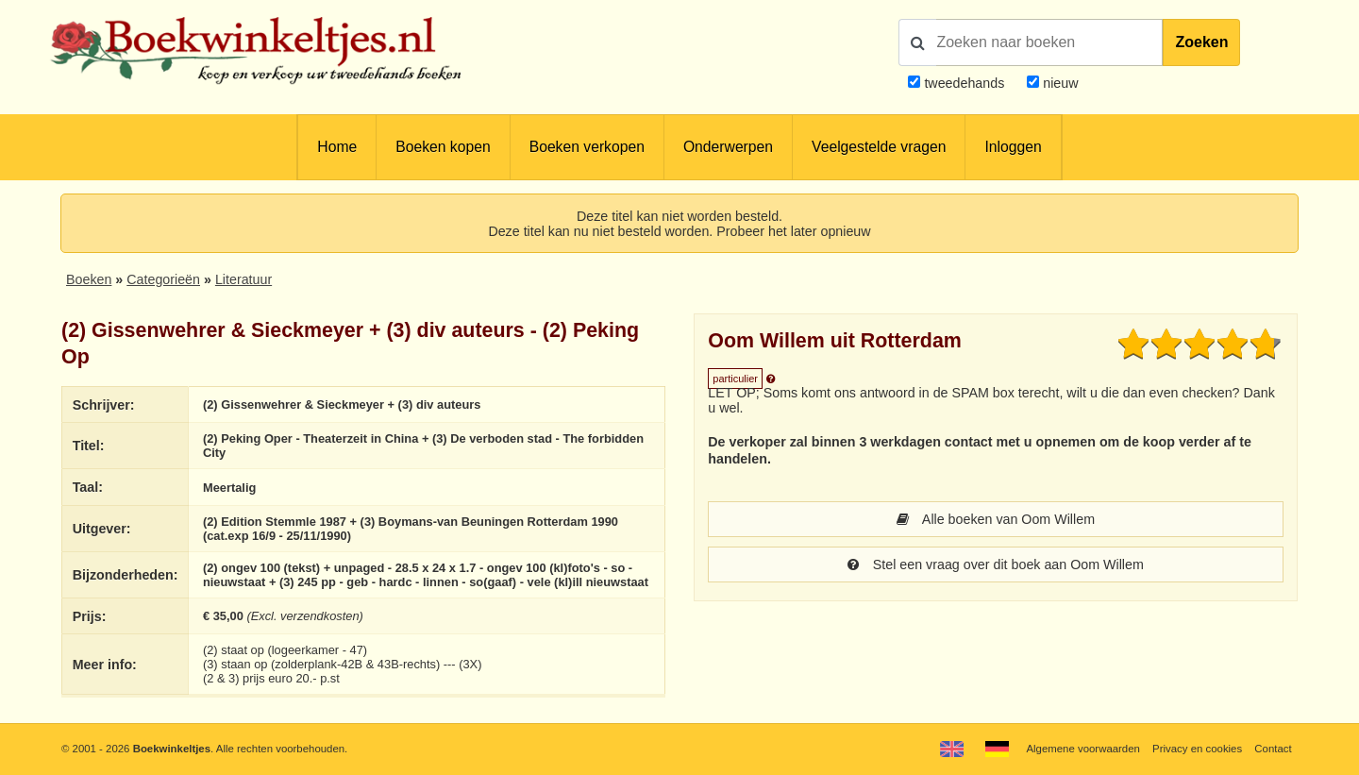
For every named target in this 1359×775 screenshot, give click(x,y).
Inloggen (1012, 147)
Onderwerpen (728, 147)
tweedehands (964, 83)
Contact (1272, 748)
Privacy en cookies (1197, 748)
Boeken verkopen (587, 147)
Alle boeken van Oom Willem (996, 519)
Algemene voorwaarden (1082, 748)
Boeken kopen (442, 147)
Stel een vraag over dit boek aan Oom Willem (995, 564)
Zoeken (1201, 42)
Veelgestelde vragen (879, 147)
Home (337, 147)
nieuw (1058, 83)
